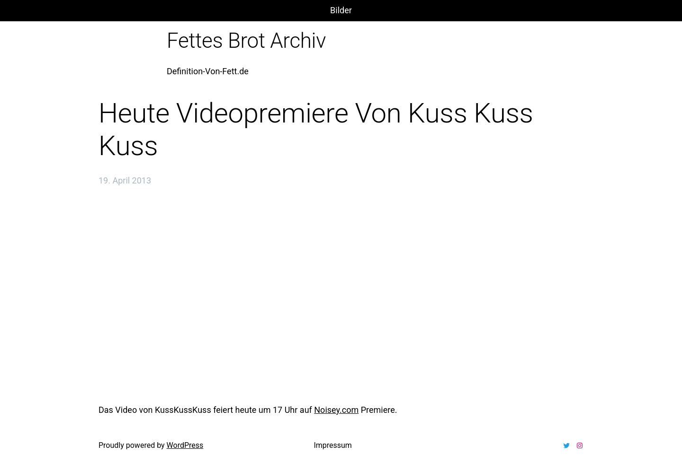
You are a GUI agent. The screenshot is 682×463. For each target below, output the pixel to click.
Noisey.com (336, 410)
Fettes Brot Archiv (246, 40)
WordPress (185, 445)
